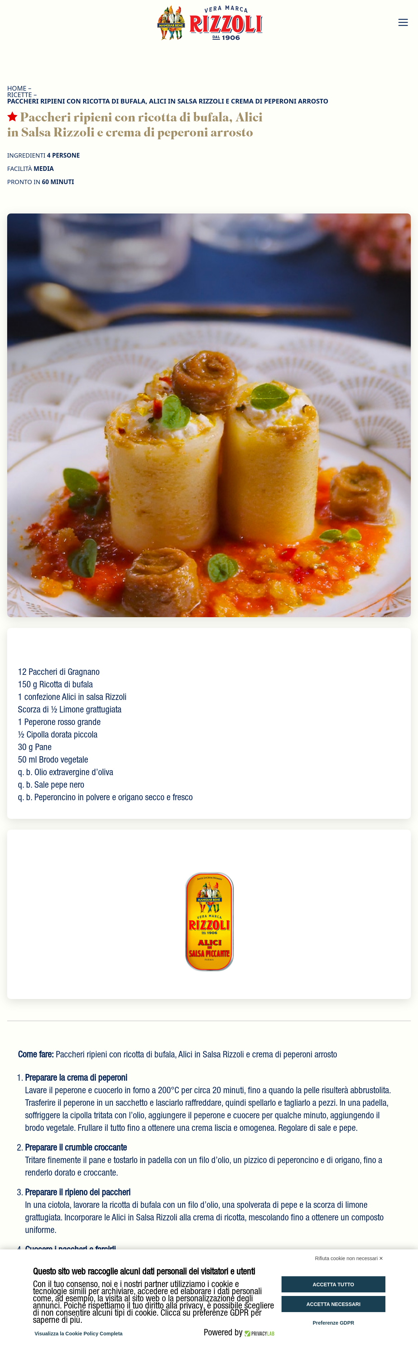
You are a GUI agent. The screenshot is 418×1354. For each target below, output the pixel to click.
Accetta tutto (333, 1284)
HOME (17, 88)
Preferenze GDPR (333, 1323)
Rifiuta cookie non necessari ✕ (349, 1258)
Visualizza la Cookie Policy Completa (79, 1333)
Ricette (19, 94)
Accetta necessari (333, 1304)
